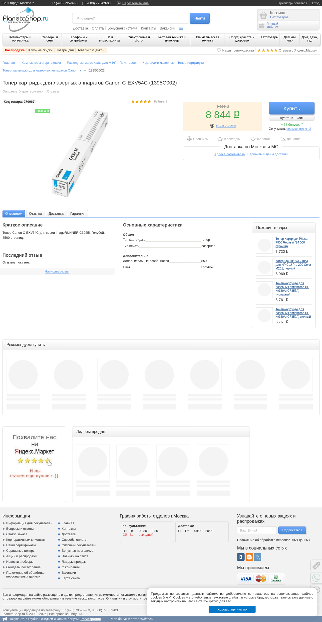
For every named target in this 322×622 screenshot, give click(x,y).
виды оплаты (226, 125)
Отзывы (53, 91)
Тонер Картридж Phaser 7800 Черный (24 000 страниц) (292, 242)
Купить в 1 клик (291, 118)
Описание (9, 91)
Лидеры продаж (74, 562)
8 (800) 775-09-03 (98, 3)
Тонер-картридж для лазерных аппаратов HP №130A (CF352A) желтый (293, 313)
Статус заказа (16, 534)
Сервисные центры (20, 550)
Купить (292, 108)
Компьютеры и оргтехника (20, 38)
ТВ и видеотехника (109, 38)
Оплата (98, 28)
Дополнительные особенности (146, 261)
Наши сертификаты (21, 545)
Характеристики (31, 91)
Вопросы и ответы (19, 528)
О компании (71, 567)
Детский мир (290, 38)
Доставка (80, 28)
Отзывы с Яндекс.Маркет (298, 50)
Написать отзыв (57, 271)
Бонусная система (122, 28)
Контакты (148, 28)
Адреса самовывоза (230, 154)
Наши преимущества (238, 50)
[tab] (13, 213)
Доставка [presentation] (55, 214)
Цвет (126, 267)
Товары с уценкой (90, 50)
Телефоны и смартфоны (78, 38)
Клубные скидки (40, 50)
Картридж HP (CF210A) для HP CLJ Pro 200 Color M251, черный (293, 264)
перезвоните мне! (299, 128)
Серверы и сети (50, 38)
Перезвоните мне (135, 3)
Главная (8, 62)
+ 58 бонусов (292, 124)
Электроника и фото (139, 38)
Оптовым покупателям (79, 545)
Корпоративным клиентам (25, 540)
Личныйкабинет (269, 25)
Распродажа (15, 50)
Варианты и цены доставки (267, 154)
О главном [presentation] (13, 214)
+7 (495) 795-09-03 (65, 3)
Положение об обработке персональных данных (25, 574)
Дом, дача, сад (310, 38)
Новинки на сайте (75, 556)
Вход (316, 3)
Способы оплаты (74, 540)
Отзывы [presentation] (35, 214)
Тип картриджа (134, 240)
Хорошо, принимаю (232, 609)
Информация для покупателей (29, 523)
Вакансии (167, 28)
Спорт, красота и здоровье (241, 38)
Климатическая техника (207, 38)
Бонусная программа (77, 550)
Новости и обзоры (19, 562)
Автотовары (270, 37)
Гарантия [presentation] (77, 214)
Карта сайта (71, 578)
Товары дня (65, 50)
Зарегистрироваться (292, 3)
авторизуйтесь (142, 619)
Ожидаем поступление (23, 567)
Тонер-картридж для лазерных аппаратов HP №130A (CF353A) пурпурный (292, 289)
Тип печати (131, 246)
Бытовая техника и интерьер (172, 38)
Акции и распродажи (21, 556)
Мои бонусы (120, 619)
